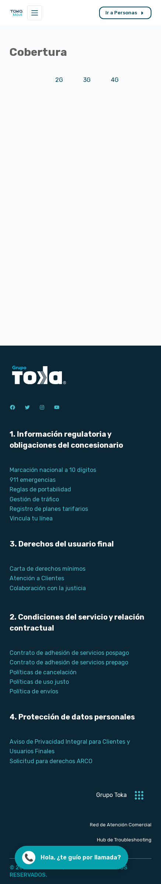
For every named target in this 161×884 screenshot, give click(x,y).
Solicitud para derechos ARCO (51, 761)
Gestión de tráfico (34, 499)
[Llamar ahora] (71, 857)
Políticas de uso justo (39, 681)
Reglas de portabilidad (40, 489)
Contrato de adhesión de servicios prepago (69, 662)
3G (87, 79)
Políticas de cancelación (43, 672)
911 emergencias (33, 479)
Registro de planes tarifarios (49, 508)
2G (59, 79)
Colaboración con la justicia (48, 588)
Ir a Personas (125, 13)
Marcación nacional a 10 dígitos (53, 469)
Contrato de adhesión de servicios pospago (69, 652)
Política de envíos (34, 691)
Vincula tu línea (31, 518)
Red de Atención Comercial (120, 824)
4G (115, 79)
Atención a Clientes (37, 578)
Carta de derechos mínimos (47, 568)
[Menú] (34, 13)
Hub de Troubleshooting (124, 839)
